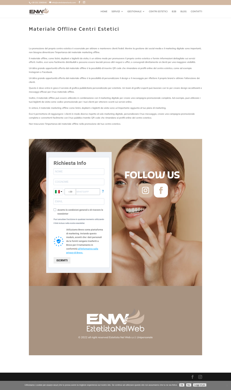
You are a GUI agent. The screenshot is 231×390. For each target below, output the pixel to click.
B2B (174, 11)
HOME (104, 11)
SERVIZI (115, 11)
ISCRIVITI (62, 260)
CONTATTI (196, 11)
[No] (227, 385)
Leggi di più (199, 385)
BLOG (183, 11)
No (188, 385)
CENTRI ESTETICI (158, 11)
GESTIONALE (134, 11)
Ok (181, 385)
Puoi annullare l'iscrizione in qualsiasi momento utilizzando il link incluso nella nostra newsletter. (79, 221)
